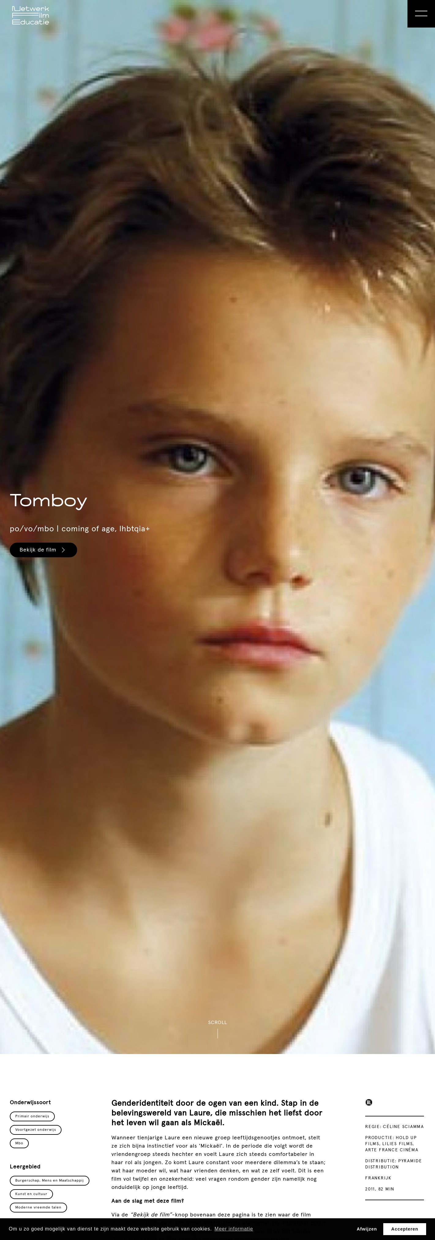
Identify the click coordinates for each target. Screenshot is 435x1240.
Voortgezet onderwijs (35, 1130)
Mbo (19, 1143)
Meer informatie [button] (234, 1228)
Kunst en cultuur (31, 1194)
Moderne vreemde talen (38, 1207)
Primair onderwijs (32, 1116)
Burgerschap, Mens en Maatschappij (49, 1180)
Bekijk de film (43, 550)
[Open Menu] (421, 14)
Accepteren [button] (404, 1229)
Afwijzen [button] (367, 1229)
